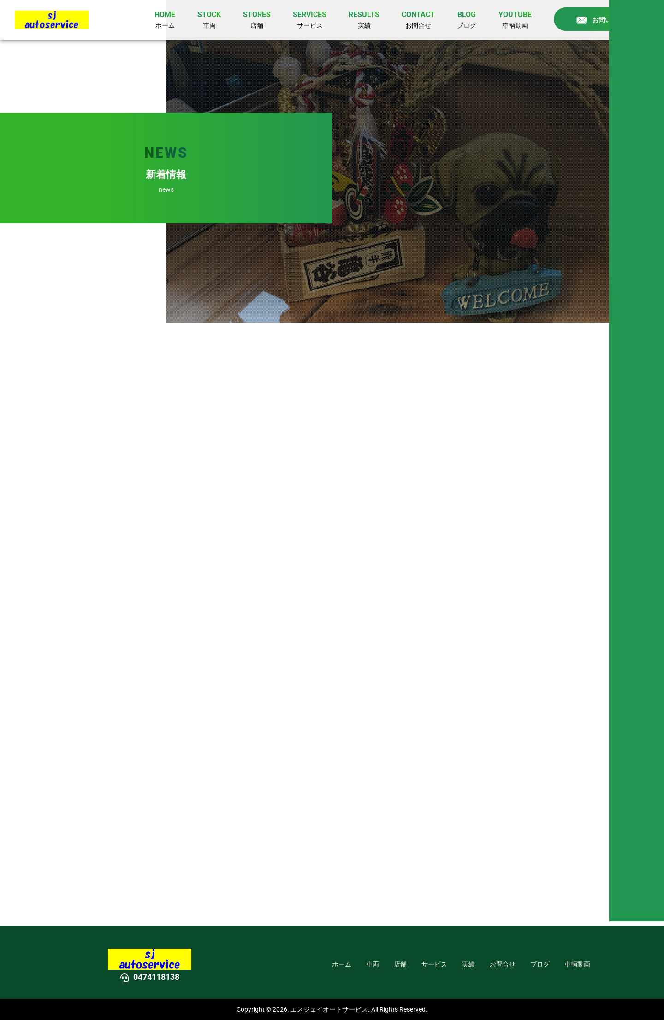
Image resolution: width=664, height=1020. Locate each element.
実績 (468, 964)
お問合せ (503, 964)
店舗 (400, 964)
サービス (434, 964)
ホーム (341, 964)
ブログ (540, 964)
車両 (372, 964)
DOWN (640, 536)
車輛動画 (577, 964)
